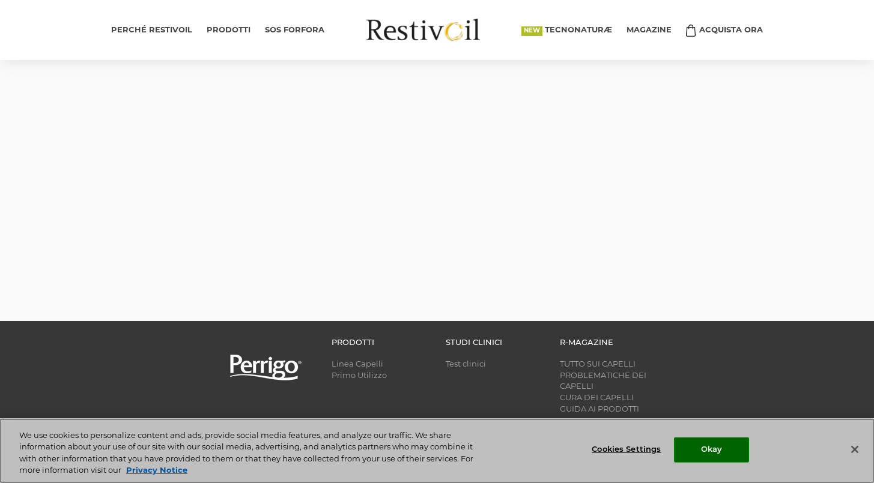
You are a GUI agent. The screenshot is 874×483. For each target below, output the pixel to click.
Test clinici (466, 364)
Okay (712, 450)
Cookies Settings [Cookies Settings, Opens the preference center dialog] (626, 450)
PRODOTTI (228, 30)
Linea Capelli (357, 364)
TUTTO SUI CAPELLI (598, 364)
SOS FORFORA (294, 30)
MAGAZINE (649, 30)
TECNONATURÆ (578, 30)
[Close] (855, 449)
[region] (437, 450)
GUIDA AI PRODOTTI (599, 409)
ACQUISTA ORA (731, 30)
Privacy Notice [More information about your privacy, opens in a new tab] (156, 471)
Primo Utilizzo (359, 376)
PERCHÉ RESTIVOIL (151, 30)
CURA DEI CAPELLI (597, 398)
